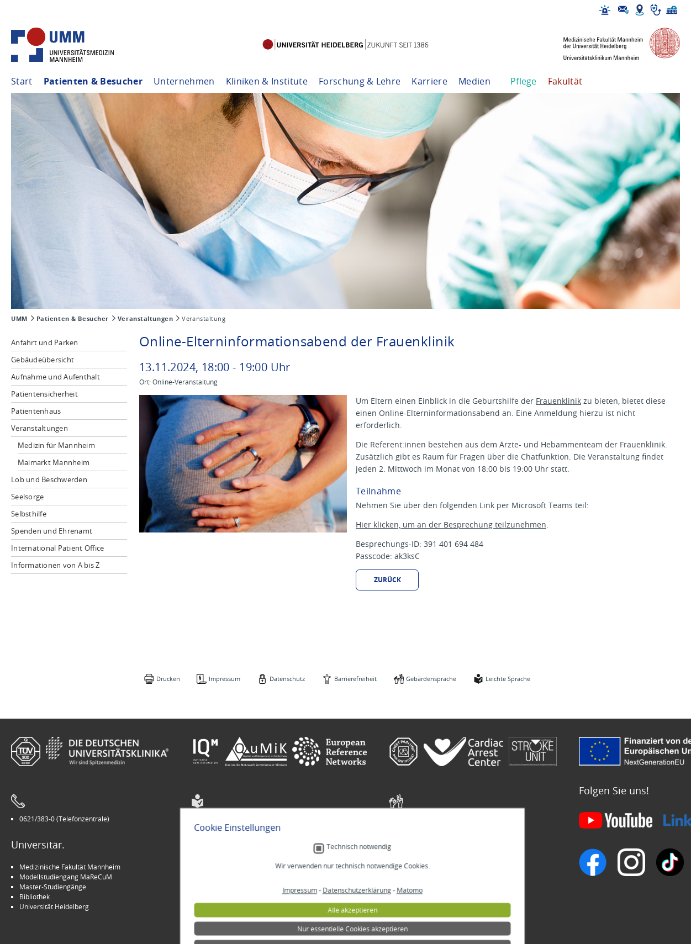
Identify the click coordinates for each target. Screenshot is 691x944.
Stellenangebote (422, 866)
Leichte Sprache (508, 678)
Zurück (387, 579)
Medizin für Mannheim (56, 445)
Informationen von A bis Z (55, 565)
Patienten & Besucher (93, 81)
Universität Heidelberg (54, 906)
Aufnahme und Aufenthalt (55, 377)
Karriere (429, 81)
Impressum (224, 678)
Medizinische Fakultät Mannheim (69, 866)
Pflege (523, 81)
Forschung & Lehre (359, 81)
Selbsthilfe (28, 514)
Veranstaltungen (145, 318)
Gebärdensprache (431, 678)
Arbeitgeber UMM (227, 866)
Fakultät (565, 81)
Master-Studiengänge (52, 886)
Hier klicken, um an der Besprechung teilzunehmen (451, 524)
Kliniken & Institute (267, 81)
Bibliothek (34, 896)
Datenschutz (287, 678)
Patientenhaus (36, 411)
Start (22, 81)
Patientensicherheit (44, 394)
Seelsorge (27, 497)
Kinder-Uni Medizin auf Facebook (249, 886)
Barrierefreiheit (355, 678)
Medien (474, 81)
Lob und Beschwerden (49, 479)
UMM (19, 318)
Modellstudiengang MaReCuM (65, 876)
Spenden (410, 906)
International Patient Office (57, 548)
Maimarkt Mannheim (53, 462)
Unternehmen (184, 81)
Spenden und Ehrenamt (51, 531)
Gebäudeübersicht (42, 360)
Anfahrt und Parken (44, 342)
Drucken (168, 678)
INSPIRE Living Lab (227, 876)
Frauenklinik (558, 400)
